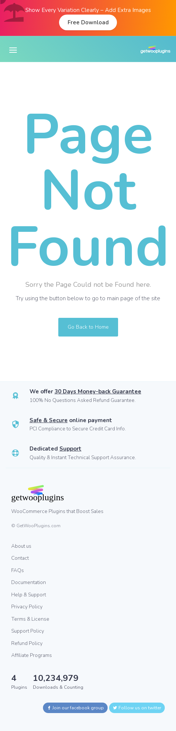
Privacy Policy (27, 606)
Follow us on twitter (137, 708)
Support (70, 448)
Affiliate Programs (31, 655)
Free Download (88, 22)
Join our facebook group (75, 708)
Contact (20, 558)
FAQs (17, 570)
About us (21, 546)
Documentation (28, 582)
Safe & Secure (49, 420)
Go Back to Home (88, 327)
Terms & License (30, 619)
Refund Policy (27, 643)
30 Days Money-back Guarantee (98, 391)
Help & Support (28, 594)
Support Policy (27, 631)
